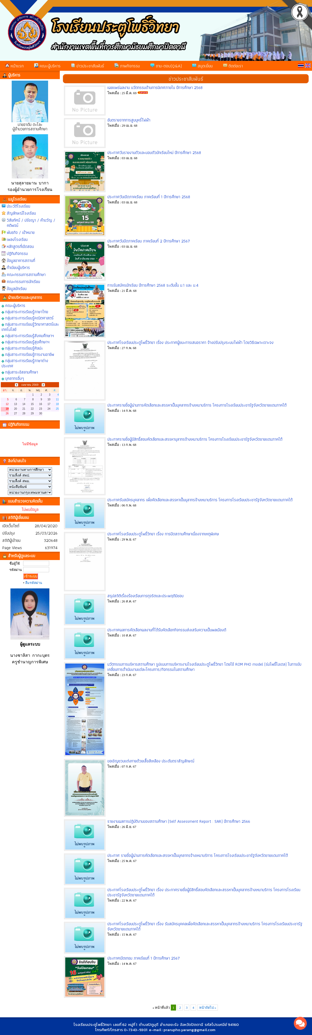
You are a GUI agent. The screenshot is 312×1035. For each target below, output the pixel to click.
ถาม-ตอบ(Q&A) (166, 65)
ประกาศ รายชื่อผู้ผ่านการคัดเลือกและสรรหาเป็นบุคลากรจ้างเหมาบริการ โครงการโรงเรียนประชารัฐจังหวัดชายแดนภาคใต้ (197, 855)
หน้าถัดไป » (207, 1008)
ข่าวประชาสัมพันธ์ (87, 65)
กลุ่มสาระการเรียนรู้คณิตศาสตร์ (28, 318)
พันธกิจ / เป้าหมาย (21, 232)
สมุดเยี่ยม (202, 65)
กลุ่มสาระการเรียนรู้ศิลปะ (22, 348)
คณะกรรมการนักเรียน (23, 281)
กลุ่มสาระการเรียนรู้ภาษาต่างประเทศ (25, 363)
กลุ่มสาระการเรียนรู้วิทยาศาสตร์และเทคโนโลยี (30, 326)
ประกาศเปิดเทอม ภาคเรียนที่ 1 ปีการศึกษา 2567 (143, 958)
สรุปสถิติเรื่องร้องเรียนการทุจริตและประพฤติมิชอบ (145, 596)
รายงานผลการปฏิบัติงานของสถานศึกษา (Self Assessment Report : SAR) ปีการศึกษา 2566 (178, 821)
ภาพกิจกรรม (127, 65)
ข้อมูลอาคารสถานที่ (21, 260)
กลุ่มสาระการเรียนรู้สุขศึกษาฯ (25, 342)
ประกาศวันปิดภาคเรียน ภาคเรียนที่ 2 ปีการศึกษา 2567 (148, 241)
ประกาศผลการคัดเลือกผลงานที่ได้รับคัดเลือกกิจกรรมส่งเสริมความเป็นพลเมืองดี (166, 630)
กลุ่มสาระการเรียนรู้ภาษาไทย (25, 311)
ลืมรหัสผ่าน (33, 583)
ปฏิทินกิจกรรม (17, 253)
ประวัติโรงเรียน (18, 206)
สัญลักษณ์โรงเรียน (21, 213)
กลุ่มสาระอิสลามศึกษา (20, 372)
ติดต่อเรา (233, 65)
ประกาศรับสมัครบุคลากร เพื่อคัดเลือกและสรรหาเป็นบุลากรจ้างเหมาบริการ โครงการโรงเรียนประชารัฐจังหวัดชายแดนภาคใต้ (199, 500)
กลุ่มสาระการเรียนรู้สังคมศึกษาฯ (28, 335)
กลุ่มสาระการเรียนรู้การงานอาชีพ (28, 354)
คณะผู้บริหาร (47, 65)
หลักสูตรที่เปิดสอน (20, 246)
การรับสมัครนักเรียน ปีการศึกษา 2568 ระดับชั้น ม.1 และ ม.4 (152, 285)
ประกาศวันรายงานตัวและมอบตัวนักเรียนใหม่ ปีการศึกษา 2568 (154, 152)
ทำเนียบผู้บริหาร (18, 267)
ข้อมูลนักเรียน (17, 288)
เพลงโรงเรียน (17, 239)
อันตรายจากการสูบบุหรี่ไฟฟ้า (128, 120)
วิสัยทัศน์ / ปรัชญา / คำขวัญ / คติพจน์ (31, 223)
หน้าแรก (14, 65)
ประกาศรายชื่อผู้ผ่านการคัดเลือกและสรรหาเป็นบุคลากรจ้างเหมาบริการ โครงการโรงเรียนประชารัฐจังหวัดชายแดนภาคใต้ (197, 405)
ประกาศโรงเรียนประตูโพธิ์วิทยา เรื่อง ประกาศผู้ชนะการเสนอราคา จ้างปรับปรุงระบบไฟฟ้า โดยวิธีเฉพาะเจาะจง (190, 342)
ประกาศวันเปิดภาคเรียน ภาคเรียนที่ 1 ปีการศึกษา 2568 (148, 197)
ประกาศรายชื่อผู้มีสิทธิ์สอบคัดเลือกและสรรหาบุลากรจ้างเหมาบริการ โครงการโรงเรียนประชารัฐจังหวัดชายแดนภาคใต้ (194, 439)
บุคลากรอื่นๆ (13, 378)
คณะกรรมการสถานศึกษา (26, 274)
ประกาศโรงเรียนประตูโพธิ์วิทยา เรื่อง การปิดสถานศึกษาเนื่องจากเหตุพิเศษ (163, 534)
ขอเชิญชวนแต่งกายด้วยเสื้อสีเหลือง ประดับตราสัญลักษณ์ (150, 761)
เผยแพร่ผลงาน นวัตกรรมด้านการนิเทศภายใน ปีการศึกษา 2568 (155, 87)
